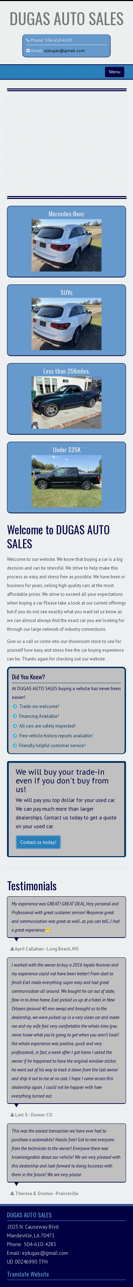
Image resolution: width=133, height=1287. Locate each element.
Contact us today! (38, 842)
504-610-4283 (58, 40)
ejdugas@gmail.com (64, 50)
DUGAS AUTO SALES (66, 18)
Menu (114, 71)
